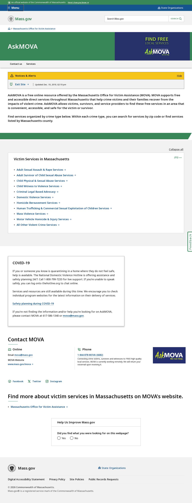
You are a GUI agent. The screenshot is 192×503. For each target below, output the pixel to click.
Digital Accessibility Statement (26, 479)
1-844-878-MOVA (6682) (90, 354)
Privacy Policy (57, 479)
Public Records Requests (103, 479)
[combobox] (144, 18)
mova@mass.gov (73, 315)
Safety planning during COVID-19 (33, 303)
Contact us (16, 64)
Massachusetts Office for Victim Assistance (34, 29)
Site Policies (77, 479)
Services (31, 64)
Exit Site (22, 84)
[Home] (9, 29)
